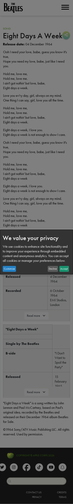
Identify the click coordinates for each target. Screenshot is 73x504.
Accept (64, 268)
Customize (9, 268)
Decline (53, 268)
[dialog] (36, 252)
